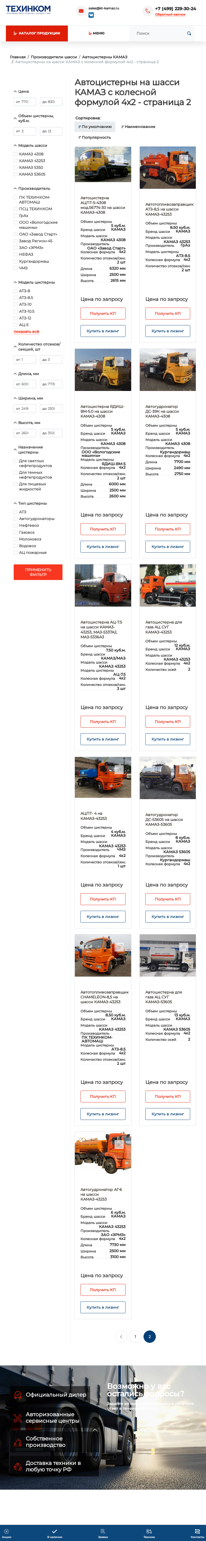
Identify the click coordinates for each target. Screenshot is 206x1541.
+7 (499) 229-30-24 (175, 8)
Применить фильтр (38, 572)
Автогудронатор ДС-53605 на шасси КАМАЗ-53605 (164, 819)
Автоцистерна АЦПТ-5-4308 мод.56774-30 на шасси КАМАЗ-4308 (102, 205)
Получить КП (103, 313)
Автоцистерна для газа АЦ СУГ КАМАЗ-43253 (163, 627)
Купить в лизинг (103, 331)
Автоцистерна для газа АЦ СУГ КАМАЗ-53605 (163, 997)
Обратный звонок (170, 14)
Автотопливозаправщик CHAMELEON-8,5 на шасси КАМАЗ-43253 (104, 997)
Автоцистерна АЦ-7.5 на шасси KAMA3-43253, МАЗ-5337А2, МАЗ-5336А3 (101, 629)
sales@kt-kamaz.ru (104, 8)
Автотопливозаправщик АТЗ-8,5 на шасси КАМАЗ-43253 (169, 209)
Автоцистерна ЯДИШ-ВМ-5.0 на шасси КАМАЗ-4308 (102, 411)
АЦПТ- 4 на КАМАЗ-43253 (93, 816)
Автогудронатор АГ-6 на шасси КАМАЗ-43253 (101, 1194)
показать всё (26, 331)
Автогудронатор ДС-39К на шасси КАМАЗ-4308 (162, 411)
